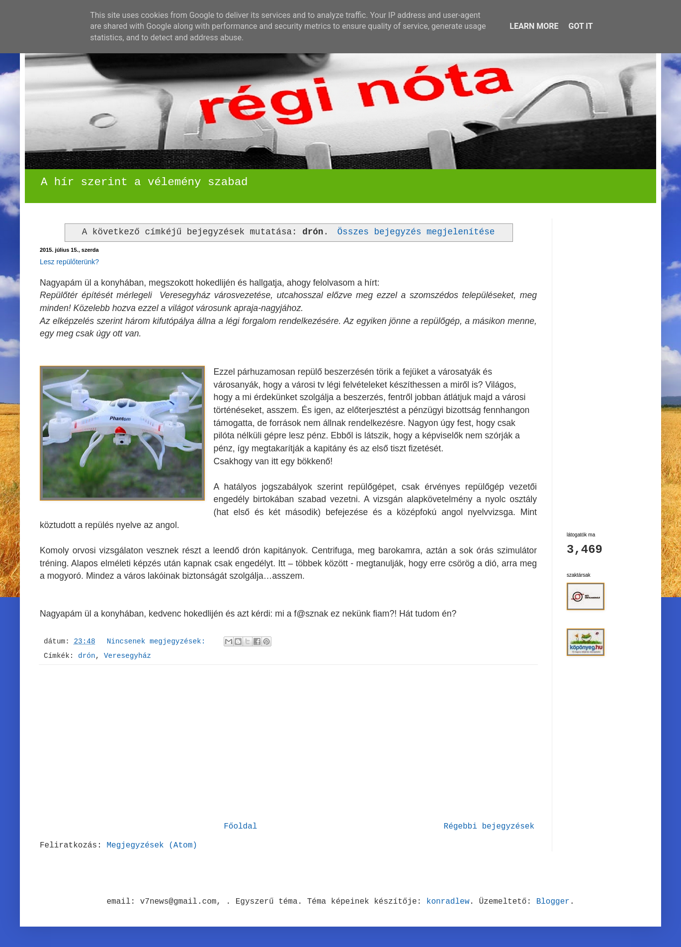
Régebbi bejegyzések (489, 826)
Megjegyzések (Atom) (151, 845)
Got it (580, 26)
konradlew (447, 901)
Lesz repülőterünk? (69, 262)
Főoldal (240, 826)
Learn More (534, 26)
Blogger (553, 901)
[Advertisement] (288, 743)
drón (86, 656)
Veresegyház (127, 656)
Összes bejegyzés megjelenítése (416, 232)
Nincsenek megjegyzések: (158, 641)
